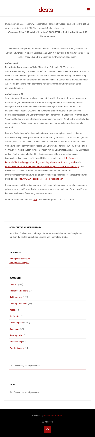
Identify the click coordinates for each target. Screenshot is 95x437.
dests (45, 9)
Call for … (13, 284)
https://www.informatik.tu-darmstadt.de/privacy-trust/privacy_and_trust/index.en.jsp (44, 166)
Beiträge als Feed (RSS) (20, 262)
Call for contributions (19, 291)
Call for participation (18, 303)
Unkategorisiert (16, 335)
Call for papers (16, 297)
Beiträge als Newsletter (20, 259)
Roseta (46, 415)
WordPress (57, 415)
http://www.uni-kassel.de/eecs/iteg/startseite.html (41, 179)
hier (35, 199)
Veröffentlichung (17, 348)
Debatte (13, 310)
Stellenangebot (16, 322)
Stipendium (14, 329)
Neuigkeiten (14, 316)
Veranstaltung (15, 341)
